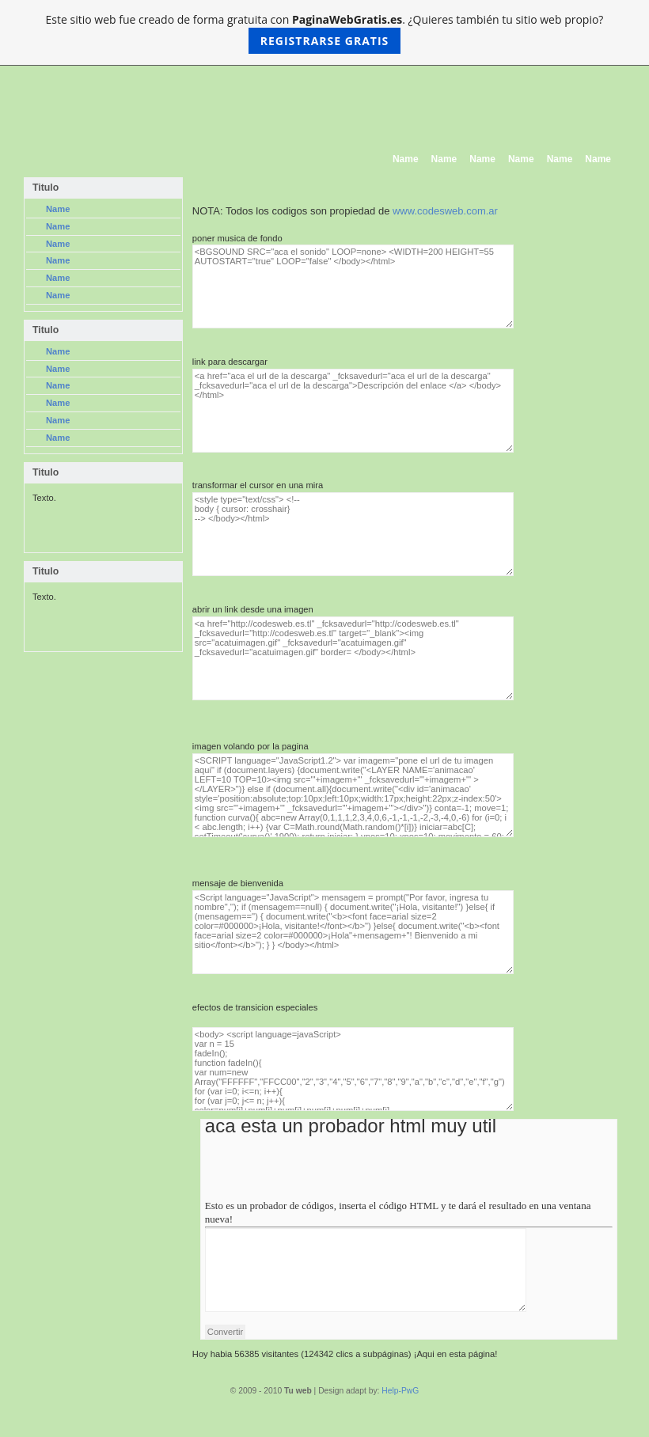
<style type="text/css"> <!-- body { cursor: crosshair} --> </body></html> (353, 534)
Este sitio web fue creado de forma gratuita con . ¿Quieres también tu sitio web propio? (325, 33)
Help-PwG (400, 1390)
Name (406, 159)
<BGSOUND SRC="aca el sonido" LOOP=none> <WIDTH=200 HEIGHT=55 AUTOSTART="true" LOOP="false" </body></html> (353, 286)
